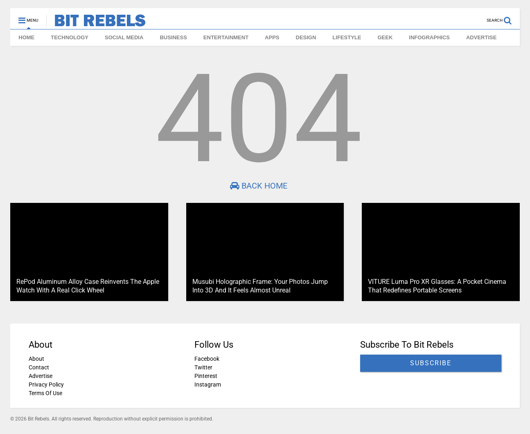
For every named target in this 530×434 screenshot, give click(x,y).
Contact (39, 367)
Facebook (206, 358)
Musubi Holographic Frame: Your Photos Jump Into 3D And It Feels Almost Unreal (260, 286)
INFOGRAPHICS (429, 37)
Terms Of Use (45, 393)
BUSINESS (173, 37)
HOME (26, 37)
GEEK (384, 37)
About (36, 358)
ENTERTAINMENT (225, 37)
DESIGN (306, 37)
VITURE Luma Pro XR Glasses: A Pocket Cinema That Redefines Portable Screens (437, 286)
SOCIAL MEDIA (124, 37)
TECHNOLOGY (69, 37)
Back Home (258, 186)
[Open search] (503, 16)
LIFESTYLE (346, 37)
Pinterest (205, 376)
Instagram (207, 384)
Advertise (40, 376)
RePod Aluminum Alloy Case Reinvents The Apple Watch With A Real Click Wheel (87, 286)
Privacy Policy (46, 384)
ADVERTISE (481, 37)
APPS (272, 37)
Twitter (203, 367)
